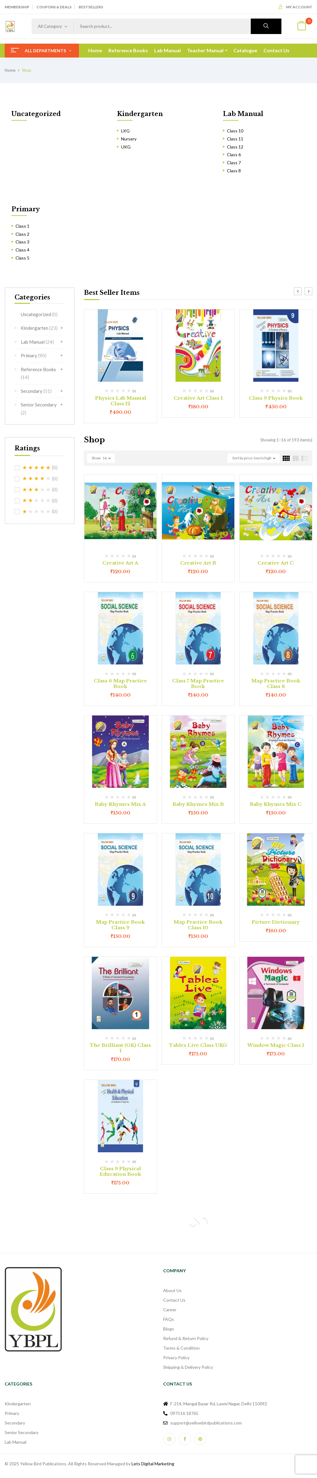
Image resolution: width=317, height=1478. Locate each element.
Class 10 (235, 130)
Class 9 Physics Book (276, 398)
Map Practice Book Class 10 (198, 924)
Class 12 (235, 146)
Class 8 (234, 170)
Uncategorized (36, 114)
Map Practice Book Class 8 (275, 683)
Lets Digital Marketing (153, 1463)
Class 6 (234, 154)
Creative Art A (120, 563)
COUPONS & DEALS (54, 7)
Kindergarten (140, 114)
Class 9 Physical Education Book (120, 1171)
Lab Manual (243, 114)
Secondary (36, 391)
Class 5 (22, 257)
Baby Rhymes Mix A (120, 804)
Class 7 (234, 162)
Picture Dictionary (276, 922)
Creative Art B (198, 563)
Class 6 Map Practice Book (120, 683)
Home (10, 70)
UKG (126, 146)
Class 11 (235, 138)
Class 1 (22, 226)
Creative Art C (276, 563)
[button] (301, 26)
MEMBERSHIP (17, 7)
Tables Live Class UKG (198, 1045)
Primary (25, 209)
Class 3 (22, 241)
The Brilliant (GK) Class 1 (120, 1048)
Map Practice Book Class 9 (120, 924)
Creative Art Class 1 (198, 398)
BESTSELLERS (91, 7)
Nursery (129, 138)
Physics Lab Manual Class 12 (120, 400)
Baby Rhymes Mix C (276, 804)
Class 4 (22, 249)
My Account (295, 7)
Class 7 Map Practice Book (198, 683)
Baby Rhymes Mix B (198, 804)
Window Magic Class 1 (275, 1045)
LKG (125, 130)
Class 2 (22, 234)
